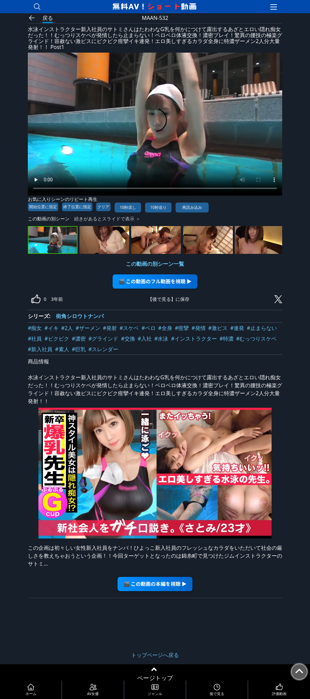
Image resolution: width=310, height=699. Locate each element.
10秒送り (158, 207)
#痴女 (35, 328)
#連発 (237, 328)
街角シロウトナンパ (80, 316)
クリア (103, 207)
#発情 (198, 328)
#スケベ (129, 328)
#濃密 (79, 338)
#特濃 (226, 338)
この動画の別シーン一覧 (155, 263)
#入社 (145, 338)
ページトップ (155, 678)
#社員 (35, 338)
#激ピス (218, 328)
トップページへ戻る (155, 655)
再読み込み (192, 207)
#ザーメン (88, 328)
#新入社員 (40, 349)
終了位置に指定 (77, 207)
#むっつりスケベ (256, 338)
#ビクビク (56, 338)
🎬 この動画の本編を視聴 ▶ (155, 583)
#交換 (128, 338)
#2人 (67, 328)
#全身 (165, 328)
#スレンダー (103, 349)
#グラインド (103, 338)
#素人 (62, 349)
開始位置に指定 (43, 207)
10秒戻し (128, 207)
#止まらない (262, 328)
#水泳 (161, 338)
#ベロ (148, 328)
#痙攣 (182, 328)
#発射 (110, 328)
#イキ (51, 328)
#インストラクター (194, 338)
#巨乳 (79, 349)
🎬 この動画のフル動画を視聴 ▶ (155, 281)
